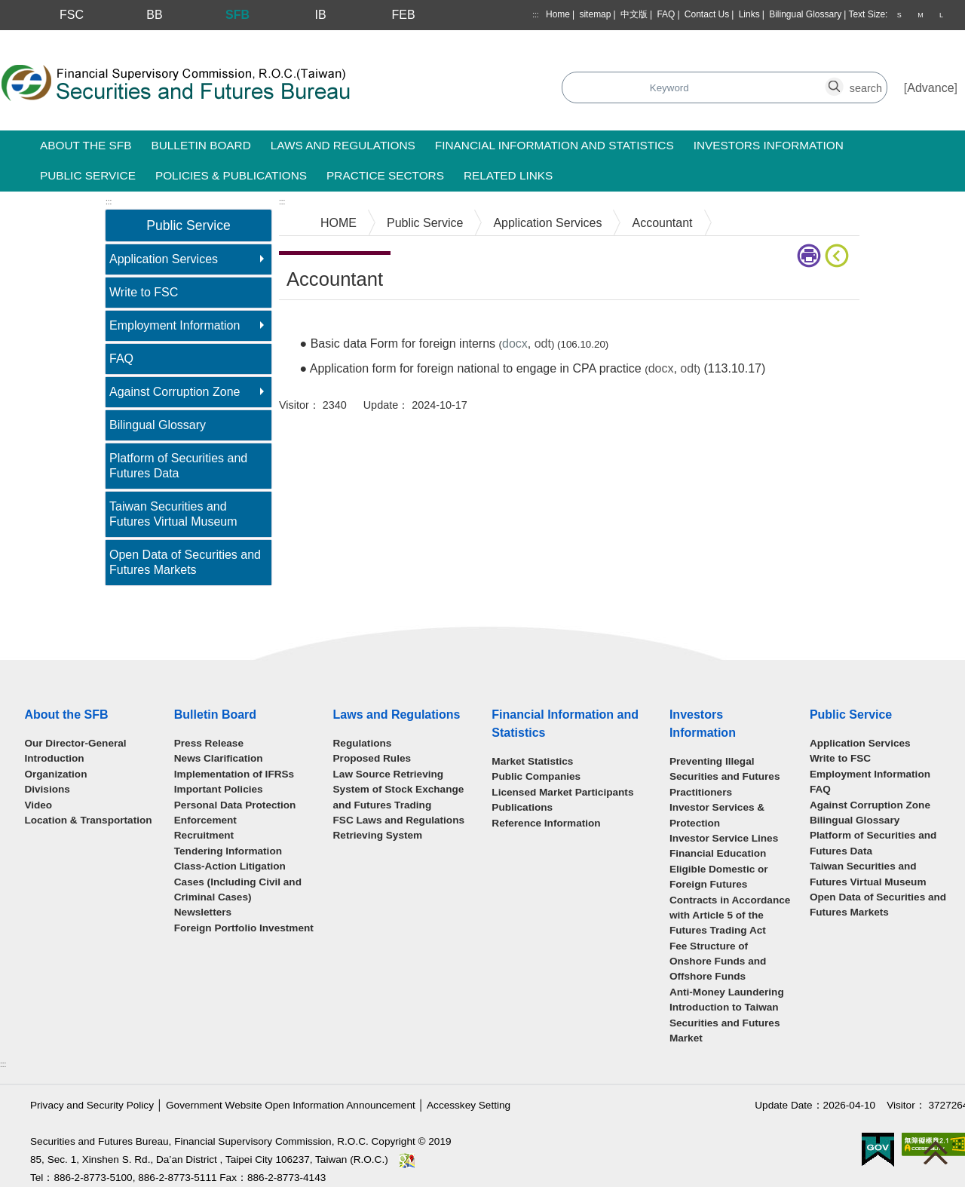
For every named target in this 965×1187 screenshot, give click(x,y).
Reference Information (546, 823)
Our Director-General (75, 743)
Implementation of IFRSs (234, 774)
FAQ (666, 14)
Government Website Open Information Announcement (290, 1105)
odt (543, 343)
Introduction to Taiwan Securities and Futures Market (724, 1022)
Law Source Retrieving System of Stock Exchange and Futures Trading (398, 789)
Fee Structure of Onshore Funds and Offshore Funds (717, 961)
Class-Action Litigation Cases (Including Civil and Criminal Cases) (238, 881)
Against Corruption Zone (174, 391)
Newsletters (202, 912)
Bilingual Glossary (805, 14)
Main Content (315, 323)
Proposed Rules (372, 758)
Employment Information (174, 325)
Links (749, 14)
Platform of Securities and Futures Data (178, 466)
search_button (669, 79)
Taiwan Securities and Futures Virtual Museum (173, 514)
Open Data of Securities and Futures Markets (185, 562)
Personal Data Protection (235, 805)
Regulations (362, 743)
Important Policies (218, 789)
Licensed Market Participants (562, 792)
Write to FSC (143, 292)
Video (38, 805)
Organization (55, 774)
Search (432, 88)
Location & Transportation (88, 820)
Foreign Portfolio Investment (244, 928)
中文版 (634, 14)
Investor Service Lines (723, 838)
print (809, 256)
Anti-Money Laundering (726, 992)
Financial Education (717, 853)
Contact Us (707, 14)
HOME (338, 222)
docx (661, 368)
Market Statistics (532, 761)
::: (535, 15)
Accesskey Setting (468, 1105)
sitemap (595, 14)
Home (558, 14)
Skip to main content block (70, 38)
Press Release (209, 743)
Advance (930, 87)
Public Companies (536, 776)
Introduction (54, 758)
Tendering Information (228, 851)
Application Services (163, 259)
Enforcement (205, 820)
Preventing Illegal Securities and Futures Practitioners (724, 777)
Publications (522, 807)
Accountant (662, 222)
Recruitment (204, 835)
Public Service (425, 222)
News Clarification (218, 758)
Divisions (46, 789)
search (843, 79)
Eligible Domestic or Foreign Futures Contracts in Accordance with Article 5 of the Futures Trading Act (729, 900)
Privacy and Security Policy (92, 1105)
